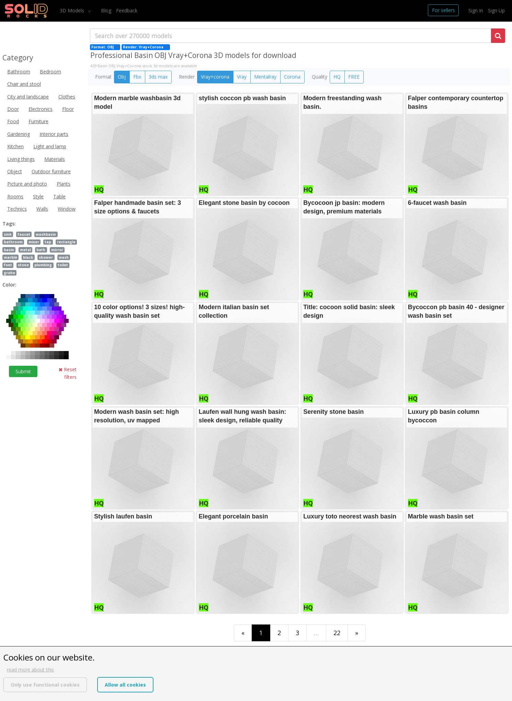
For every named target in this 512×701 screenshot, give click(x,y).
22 (336, 633)
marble (10, 257)
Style (38, 196)
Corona (292, 76)
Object (14, 171)
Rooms (15, 196)
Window (67, 209)
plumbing (43, 264)
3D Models (73, 10)
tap (48, 241)
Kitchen (15, 146)
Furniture (38, 121)
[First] (243, 632)
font (8, 264)
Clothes (66, 96)
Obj (122, 76)
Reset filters (68, 373)
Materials (54, 159)
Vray (242, 76)
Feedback (126, 10)
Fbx (137, 76)
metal (25, 249)
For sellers (443, 10)
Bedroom (50, 71)
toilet (63, 264)
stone (23, 264)
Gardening (18, 134)
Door (13, 109)
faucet (24, 234)
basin (9, 249)
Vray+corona (215, 76)
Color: (9, 284)
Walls (42, 209)
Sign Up (496, 10)
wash (64, 257)
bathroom (13, 241)
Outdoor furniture (51, 171)
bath (40, 249)
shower (46, 257)
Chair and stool (24, 84)
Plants (63, 183)
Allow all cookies (125, 684)
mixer (34, 241)
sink (8, 234)
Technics (17, 209)
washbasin (46, 234)
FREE (354, 76)
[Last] (357, 632)
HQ (337, 76)
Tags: (9, 223)
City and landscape (28, 96)
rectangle (66, 241)
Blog (106, 10)
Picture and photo (27, 183)
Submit (23, 371)
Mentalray (265, 76)
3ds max (158, 76)
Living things (21, 159)
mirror (57, 249)
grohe (9, 272)
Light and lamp (49, 146)
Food (13, 121)
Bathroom (18, 71)
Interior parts (53, 134)
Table (59, 196)
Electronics (41, 109)
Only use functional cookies (45, 684)
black (28, 257)
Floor (68, 109)
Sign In (475, 10)
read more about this (30, 669)
